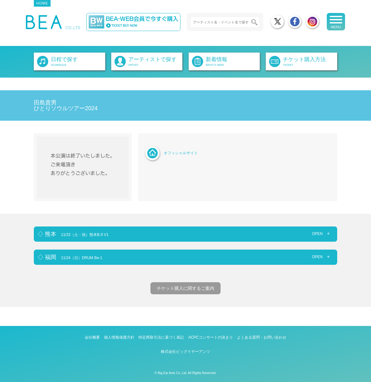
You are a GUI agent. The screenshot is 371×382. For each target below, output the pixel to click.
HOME (42, 3)
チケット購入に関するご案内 (185, 288)
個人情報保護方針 (119, 337)
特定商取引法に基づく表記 (161, 337)
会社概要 (92, 337)
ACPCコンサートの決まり (210, 337)
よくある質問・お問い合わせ (261, 337)
